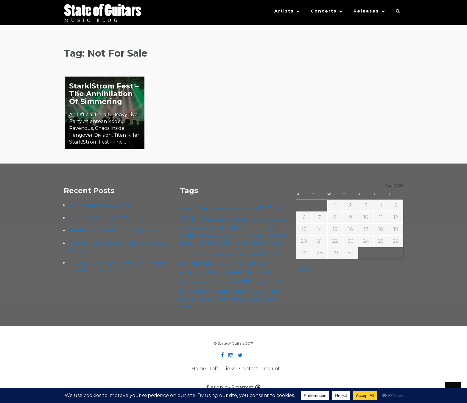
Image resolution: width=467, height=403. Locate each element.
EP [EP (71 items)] (197, 235)
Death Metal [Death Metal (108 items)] (228, 227)
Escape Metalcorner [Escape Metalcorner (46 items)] (217, 236)
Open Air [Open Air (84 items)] (243, 263)
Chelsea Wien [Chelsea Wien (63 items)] (194, 228)
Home (199, 368)
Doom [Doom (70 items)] (254, 228)
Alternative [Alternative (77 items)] (210, 208)
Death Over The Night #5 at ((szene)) (112, 230)
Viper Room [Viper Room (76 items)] (261, 299)
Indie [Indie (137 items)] (188, 254)
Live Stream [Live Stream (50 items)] (247, 255)
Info (215, 368)
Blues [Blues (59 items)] (247, 219)
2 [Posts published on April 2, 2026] (350, 205)
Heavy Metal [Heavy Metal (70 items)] (244, 243)
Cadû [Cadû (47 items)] (258, 219)
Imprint (271, 368)
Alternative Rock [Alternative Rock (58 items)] (241, 208)
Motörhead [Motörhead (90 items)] (194, 263)
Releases (366, 11)
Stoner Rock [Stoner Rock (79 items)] (195, 299)
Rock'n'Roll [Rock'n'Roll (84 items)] (265, 282)
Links (229, 368)
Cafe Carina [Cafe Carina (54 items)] (274, 219)
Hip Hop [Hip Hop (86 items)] (270, 242)
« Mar (302, 269)
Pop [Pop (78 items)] (261, 263)
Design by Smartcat (234, 388)
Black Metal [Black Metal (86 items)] (225, 219)
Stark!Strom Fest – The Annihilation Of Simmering (104, 94)
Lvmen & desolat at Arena (98, 205)
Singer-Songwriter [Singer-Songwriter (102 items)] (205, 291)
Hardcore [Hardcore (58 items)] (189, 243)
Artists (284, 11)
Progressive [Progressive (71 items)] (193, 272)
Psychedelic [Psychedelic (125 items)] (227, 272)
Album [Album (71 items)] (188, 208)
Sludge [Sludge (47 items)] (256, 292)
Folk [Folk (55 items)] (238, 235)
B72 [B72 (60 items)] (205, 219)
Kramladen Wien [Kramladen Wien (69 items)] (217, 254)
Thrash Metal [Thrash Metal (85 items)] (229, 299)
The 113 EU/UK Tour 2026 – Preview (110, 218)
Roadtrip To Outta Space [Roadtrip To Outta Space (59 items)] (204, 282)
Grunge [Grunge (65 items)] (278, 235)
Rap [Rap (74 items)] (270, 272)
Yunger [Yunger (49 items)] (186, 306)
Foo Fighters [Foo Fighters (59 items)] (256, 235)
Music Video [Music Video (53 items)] (221, 264)
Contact (248, 368)
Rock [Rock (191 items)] (240, 281)
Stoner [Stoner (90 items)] (272, 291)
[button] (398, 12)
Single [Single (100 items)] (241, 291)
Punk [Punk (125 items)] (256, 272)
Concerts (324, 11)
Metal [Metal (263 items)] (271, 253)
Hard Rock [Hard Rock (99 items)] (214, 242)
